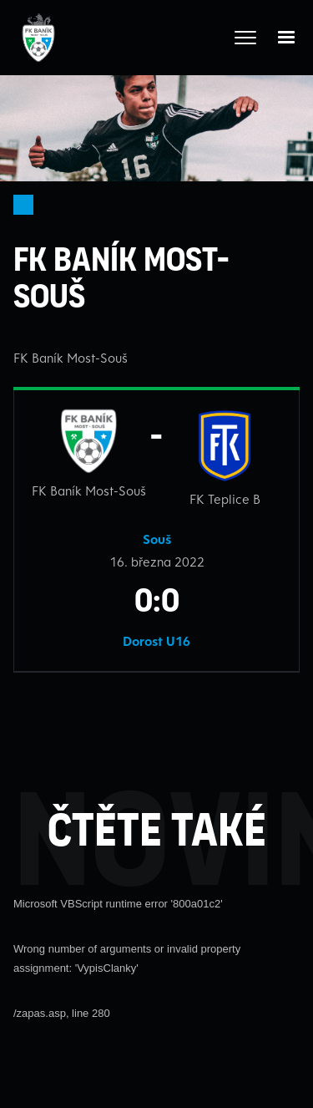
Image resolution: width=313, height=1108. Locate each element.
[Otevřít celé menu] (245, 37)
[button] (286, 37)
